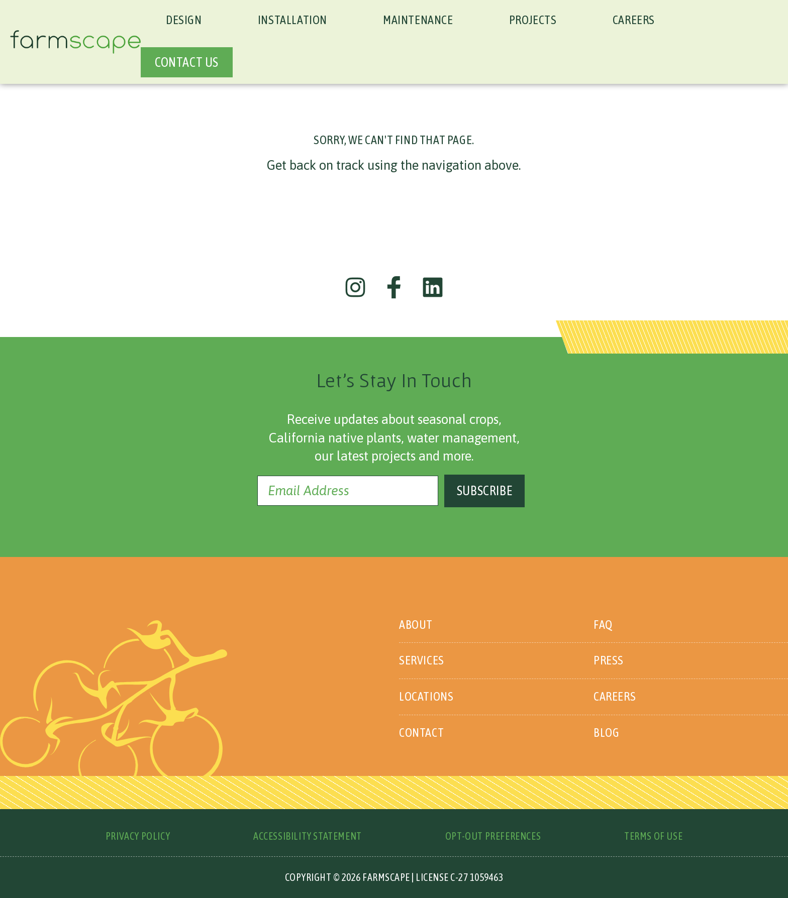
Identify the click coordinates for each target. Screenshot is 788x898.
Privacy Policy (138, 836)
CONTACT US (187, 62)
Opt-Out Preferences (493, 836)
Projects (533, 20)
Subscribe (484, 490)
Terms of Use (653, 836)
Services (421, 660)
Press (609, 660)
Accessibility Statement (307, 836)
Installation (292, 20)
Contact (421, 732)
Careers (634, 20)
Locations (426, 696)
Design (184, 20)
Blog (606, 732)
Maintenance (418, 20)
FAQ (603, 624)
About (416, 624)
